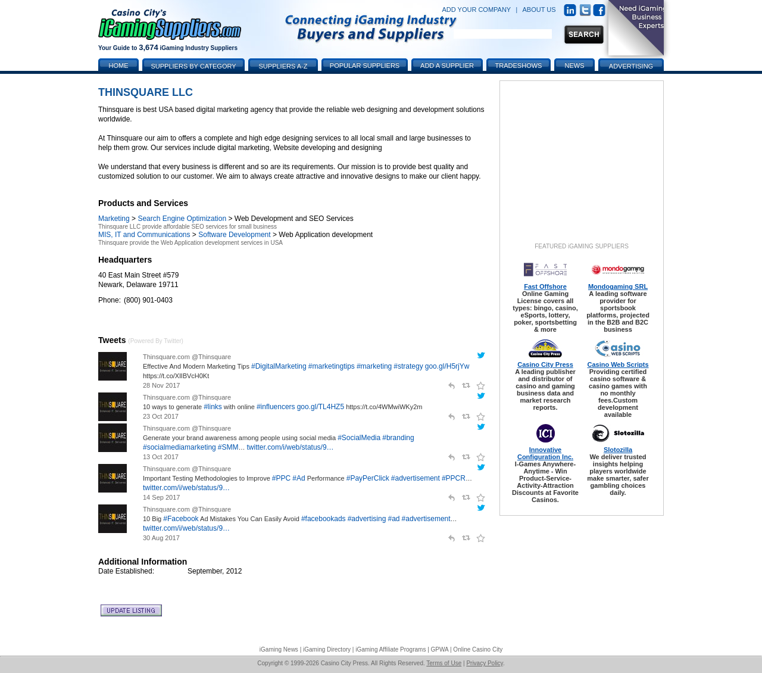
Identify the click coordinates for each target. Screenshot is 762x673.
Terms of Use (443, 663)
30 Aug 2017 (161, 537)
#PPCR (454, 478)
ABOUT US (539, 9)
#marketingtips (331, 366)
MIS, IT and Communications (144, 234)
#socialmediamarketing (179, 447)
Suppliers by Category (193, 66)
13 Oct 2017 (161, 456)
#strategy (408, 366)
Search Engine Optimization (182, 218)
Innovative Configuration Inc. (545, 453)
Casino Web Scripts (617, 364)
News (575, 65)
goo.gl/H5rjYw (447, 366)
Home (119, 65)
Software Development (234, 234)
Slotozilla (618, 449)
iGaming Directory (327, 649)
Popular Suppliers (364, 65)
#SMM (228, 447)
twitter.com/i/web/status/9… (290, 447)
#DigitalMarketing (279, 366)
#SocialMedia (359, 438)
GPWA (440, 649)
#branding (398, 438)
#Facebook (180, 519)
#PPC (281, 478)
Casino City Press (545, 364)
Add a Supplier (447, 65)
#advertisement (415, 478)
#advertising (367, 519)
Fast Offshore (545, 286)
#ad (393, 519)
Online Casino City (477, 649)
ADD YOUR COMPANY (476, 9)
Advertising (631, 66)
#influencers (276, 407)
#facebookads (323, 519)
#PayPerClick (367, 478)
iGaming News (279, 649)
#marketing (374, 366)
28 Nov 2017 (161, 385)
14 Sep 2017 (161, 497)
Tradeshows (518, 65)
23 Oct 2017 (161, 416)
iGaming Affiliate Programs (390, 649)
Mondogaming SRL (618, 286)
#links (213, 407)
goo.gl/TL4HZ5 (320, 407)
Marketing (114, 218)
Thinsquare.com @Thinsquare (187, 356)
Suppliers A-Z (283, 66)
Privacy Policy (484, 663)
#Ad (298, 478)
